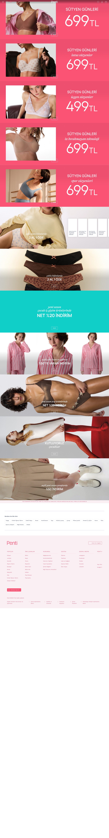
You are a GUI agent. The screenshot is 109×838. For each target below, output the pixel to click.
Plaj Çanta (28, 807)
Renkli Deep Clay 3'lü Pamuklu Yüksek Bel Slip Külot (82, 296)
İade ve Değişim (65, 790)
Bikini (26, 785)
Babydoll (9, 802)
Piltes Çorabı (76, 750)
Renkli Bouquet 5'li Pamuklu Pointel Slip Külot (102, 296)
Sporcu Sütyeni (10, 754)
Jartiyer (9, 788)
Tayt (52, 750)
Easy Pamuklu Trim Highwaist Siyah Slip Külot (92, 296)
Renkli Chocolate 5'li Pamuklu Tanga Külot (72, 296)
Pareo (26, 790)
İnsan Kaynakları (47, 793)
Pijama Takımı (10, 793)
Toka (102, 750)
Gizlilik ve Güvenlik (49, 832)
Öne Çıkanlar (30, 781)
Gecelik (9, 790)
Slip (8, 804)
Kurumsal (46, 781)
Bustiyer (9, 796)
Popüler (10, 781)
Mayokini (27, 793)
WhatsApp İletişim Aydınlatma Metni (91, 832)
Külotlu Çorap (60, 750)
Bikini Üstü (28, 796)
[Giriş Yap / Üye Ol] (102, 2)
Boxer (36, 750)
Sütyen (9, 785)
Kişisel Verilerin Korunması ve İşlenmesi (15, 832)
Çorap (68, 750)
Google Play (100, 797)
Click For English (96, 772)
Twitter (81, 790)
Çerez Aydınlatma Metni (35, 832)
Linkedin (81, 796)
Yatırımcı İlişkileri (47, 790)
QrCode (101, 788)
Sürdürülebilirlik (47, 788)
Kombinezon (44, 750)
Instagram (82, 785)
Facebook (81, 788)
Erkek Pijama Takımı (17, 750)
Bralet (28, 754)
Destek (63, 781)
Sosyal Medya (84, 781)
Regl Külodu (20, 754)
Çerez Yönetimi (74, 832)
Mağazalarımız (47, 785)
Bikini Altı (27, 799)
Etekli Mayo (29, 750)
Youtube (81, 793)
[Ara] (7, 2)
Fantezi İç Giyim (87, 750)
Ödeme (63, 785)
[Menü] (3, 2)
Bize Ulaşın (64, 796)
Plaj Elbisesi (28, 804)
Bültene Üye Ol (15, 819)
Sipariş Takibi (64, 793)
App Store (100, 794)
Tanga (7, 750)
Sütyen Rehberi (11, 810)
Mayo (26, 788)
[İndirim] (11, 2)
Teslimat (63, 788)
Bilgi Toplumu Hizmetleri (49, 799)
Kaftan (27, 802)
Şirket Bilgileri (47, 796)
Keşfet (54, 34)
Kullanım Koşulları (61, 832)
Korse (96, 750)
